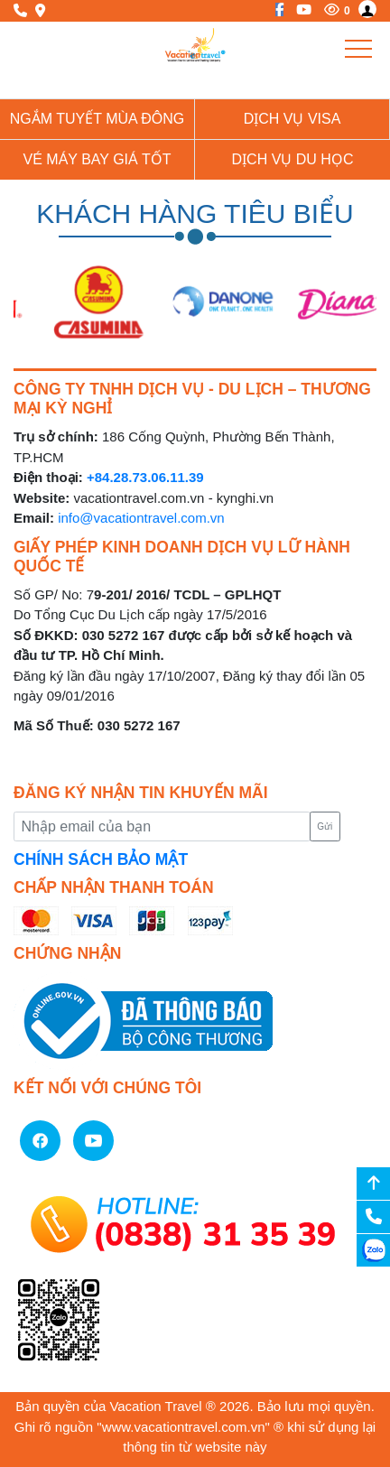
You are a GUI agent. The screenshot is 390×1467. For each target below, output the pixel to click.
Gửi (324, 826)
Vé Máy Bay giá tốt (97, 159)
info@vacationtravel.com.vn (141, 517)
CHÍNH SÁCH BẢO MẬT (101, 859)
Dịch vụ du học (293, 159)
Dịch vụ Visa (292, 118)
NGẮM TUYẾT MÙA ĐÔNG (97, 118)
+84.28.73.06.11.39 (145, 477)
